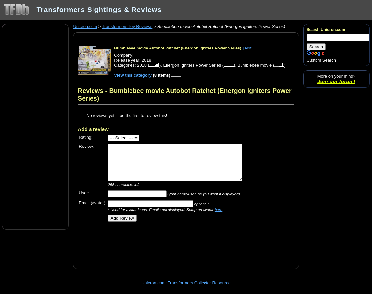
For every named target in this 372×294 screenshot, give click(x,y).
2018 (142, 65)
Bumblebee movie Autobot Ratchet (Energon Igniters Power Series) (177, 48)
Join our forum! (336, 81)
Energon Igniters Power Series (192, 65)
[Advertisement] (35, 126)
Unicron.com (85, 26)
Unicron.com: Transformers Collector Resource (186, 282)
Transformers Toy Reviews (127, 26)
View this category (133, 75)
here (218, 209)
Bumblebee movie (255, 65)
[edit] (248, 48)
